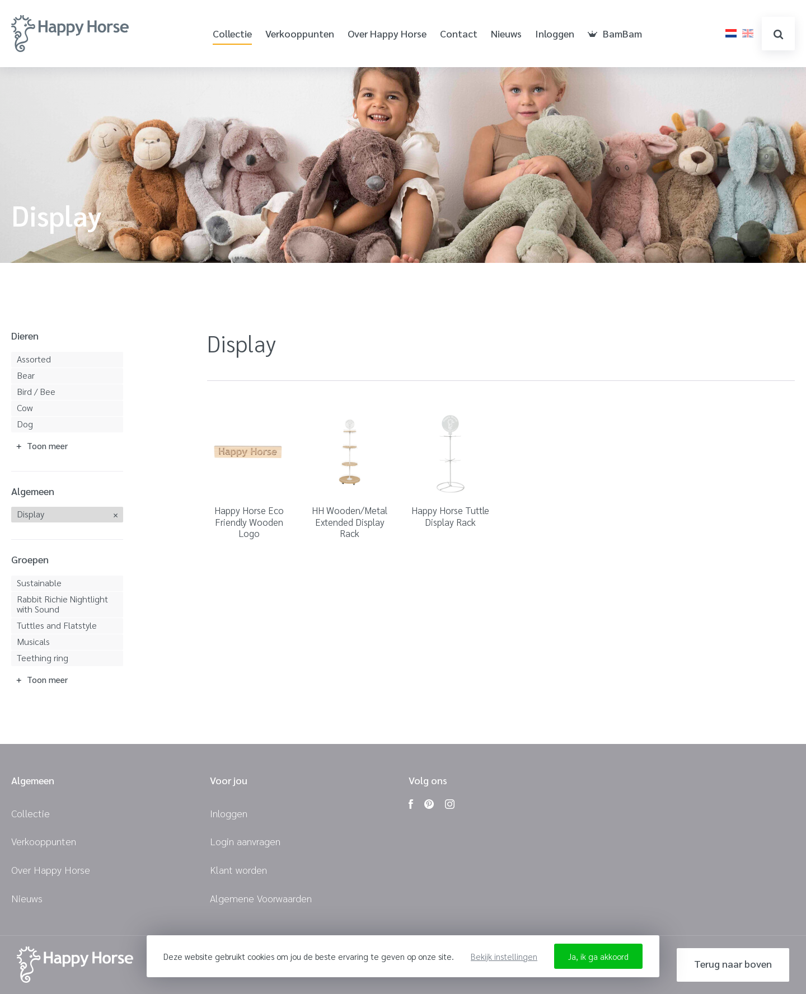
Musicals (33, 641)
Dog (25, 424)
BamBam (615, 34)
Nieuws (506, 34)
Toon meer (47, 445)
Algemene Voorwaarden (261, 898)
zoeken (778, 34)
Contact (458, 34)
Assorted (34, 359)
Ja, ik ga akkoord (598, 956)
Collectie (232, 34)
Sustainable (39, 582)
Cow (24, 407)
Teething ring (42, 657)
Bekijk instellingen (504, 956)
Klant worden (238, 869)
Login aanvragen (245, 841)
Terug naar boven (733, 963)
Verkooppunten (299, 34)
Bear (26, 375)
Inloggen (554, 34)
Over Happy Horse (387, 34)
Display (30, 514)
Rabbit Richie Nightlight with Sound (62, 604)
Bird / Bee (36, 391)
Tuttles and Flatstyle (57, 625)
